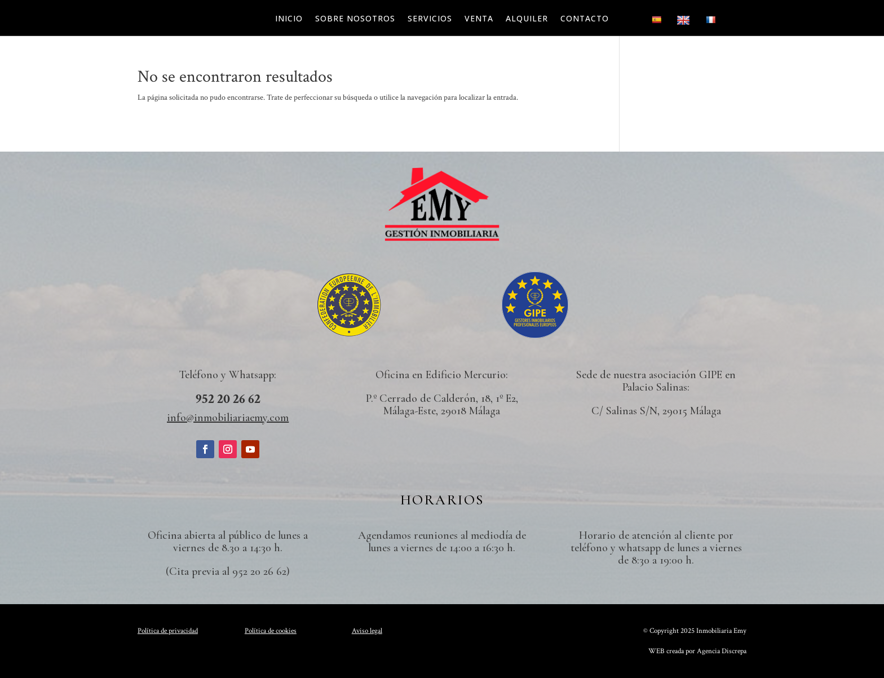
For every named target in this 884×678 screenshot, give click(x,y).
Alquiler (527, 19)
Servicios (430, 19)
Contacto (584, 19)
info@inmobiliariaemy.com (228, 417)
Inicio (289, 19)
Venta (479, 19)
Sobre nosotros (355, 19)
